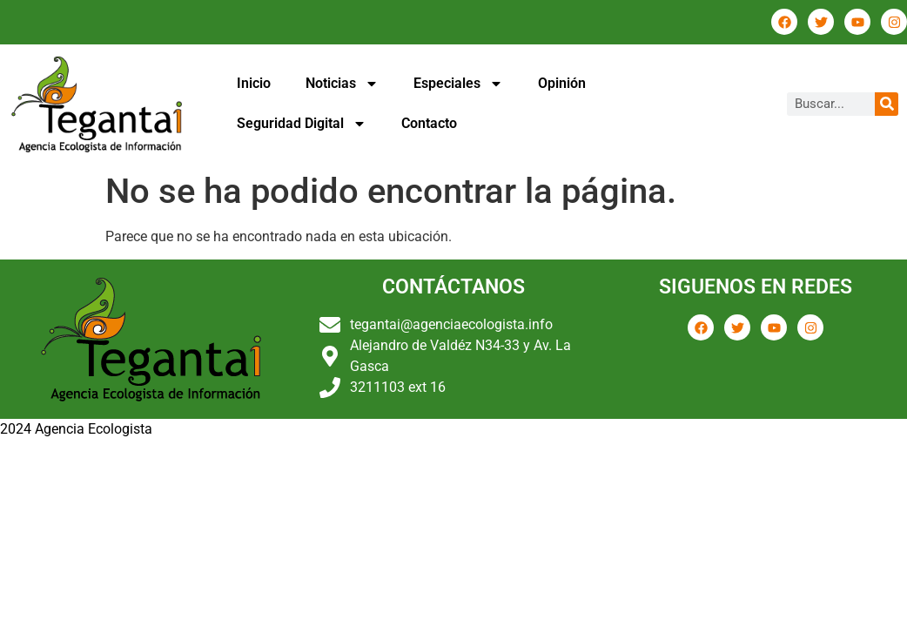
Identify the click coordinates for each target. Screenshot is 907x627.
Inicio (254, 83)
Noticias (342, 83)
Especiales (458, 83)
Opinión (562, 83)
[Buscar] (886, 104)
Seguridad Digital (301, 123)
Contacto (429, 123)
